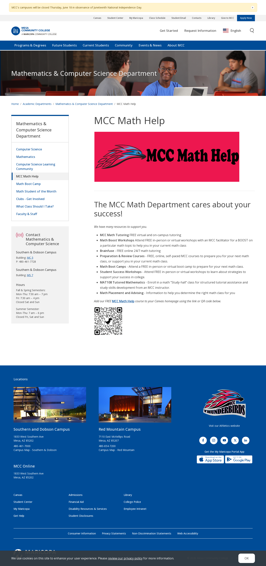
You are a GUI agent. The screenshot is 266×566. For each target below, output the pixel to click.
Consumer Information (82, 533)
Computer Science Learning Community (35, 166)
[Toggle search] (252, 31)
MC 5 (30, 257)
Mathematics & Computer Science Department (84, 73)
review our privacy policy (125, 558)
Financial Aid (76, 502)
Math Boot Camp (28, 184)
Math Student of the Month (36, 191)
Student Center (115, 18)
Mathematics (25, 157)
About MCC (175, 46)
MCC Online (24, 466)
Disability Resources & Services (88, 509)
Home (15, 104)
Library (211, 18)
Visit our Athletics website (224, 425)
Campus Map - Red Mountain (116, 450)
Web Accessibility (187, 533)
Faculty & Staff (26, 214)
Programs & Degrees (30, 46)
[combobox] (234, 31)
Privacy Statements (114, 533)
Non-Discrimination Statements (151, 533)
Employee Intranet (135, 509)
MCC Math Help (27, 176)
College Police (132, 502)
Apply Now (246, 18)
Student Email (178, 18)
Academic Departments (37, 104)
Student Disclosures (81, 516)
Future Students (64, 46)
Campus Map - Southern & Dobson (35, 450)
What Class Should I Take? (35, 206)
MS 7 (30, 275)
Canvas (97, 18)
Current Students (96, 46)
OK (247, 558)
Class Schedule (157, 18)
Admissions (76, 495)
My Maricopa (136, 18)
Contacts (197, 18)
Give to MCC (227, 18)
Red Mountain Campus (120, 429)
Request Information (200, 31)
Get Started (169, 31)
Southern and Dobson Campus (42, 429)
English (232, 31)
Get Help (19, 516)
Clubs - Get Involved (30, 199)
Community (124, 46)
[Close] (253, 7)
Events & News (150, 46)
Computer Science (29, 149)
